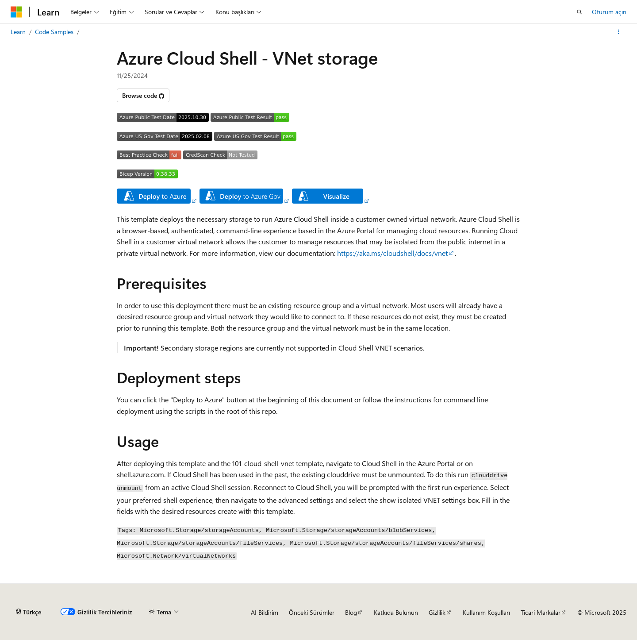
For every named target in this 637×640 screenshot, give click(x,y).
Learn (18, 31)
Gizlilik (437, 612)
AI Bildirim (264, 612)
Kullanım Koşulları (486, 612)
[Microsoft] (16, 12)
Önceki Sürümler (311, 612)
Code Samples (54, 31)
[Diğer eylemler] (618, 32)
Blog (351, 612)
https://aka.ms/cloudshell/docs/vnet (392, 253)
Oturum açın (609, 12)
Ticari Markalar (540, 612)
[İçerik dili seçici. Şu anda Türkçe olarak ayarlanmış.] (28, 612)
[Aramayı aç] (579, 12)
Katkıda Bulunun (396, 612)
